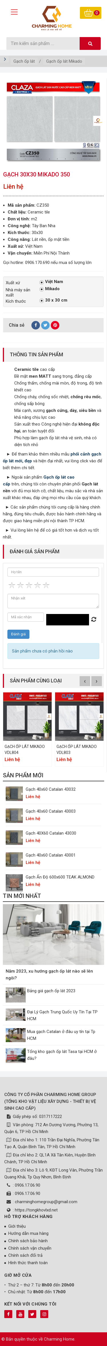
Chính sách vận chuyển (29, 1248)
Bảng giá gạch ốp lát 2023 (51, 990)
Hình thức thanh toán (28, 1262)
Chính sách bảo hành (28, 1240)
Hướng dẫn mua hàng (28, 1233)
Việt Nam (51, 282)
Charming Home (59, 1339)
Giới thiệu (17, 1226)
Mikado (49, 289)
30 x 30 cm (53, 300)
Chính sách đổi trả (25, 1255)
